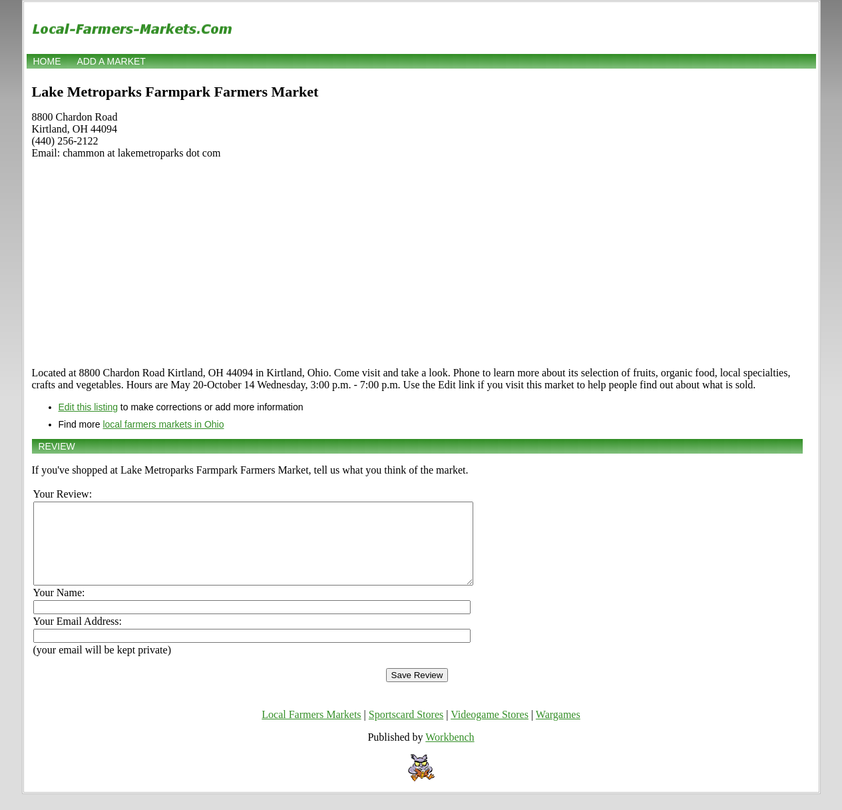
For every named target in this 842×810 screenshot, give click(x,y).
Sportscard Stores (406, 730)
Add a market (111, 61)
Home (47, 61)
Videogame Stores (489, 730)
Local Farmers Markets (311, 730)
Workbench (449, 753)
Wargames (558, 730)
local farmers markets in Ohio (163, 424)
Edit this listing (88, 407)
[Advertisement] (417, 263)
